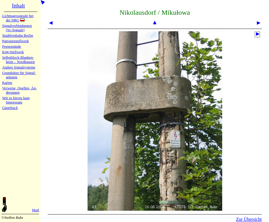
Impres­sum (14, 102)
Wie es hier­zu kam (15, 98)
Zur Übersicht (249, 219)
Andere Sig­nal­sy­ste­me (18, 67)
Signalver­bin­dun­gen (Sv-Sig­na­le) (17, 28)
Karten (7, 83)
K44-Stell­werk (13, 52)
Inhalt (18, 6)
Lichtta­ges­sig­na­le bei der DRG (17, 18)
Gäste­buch (10, 108)
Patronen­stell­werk (15, 41)
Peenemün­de (11, 47)
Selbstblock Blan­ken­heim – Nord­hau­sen (18, 60)
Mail (35, 210)
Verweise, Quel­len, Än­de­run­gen (19, 90)
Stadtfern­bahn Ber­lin (17, 36)
